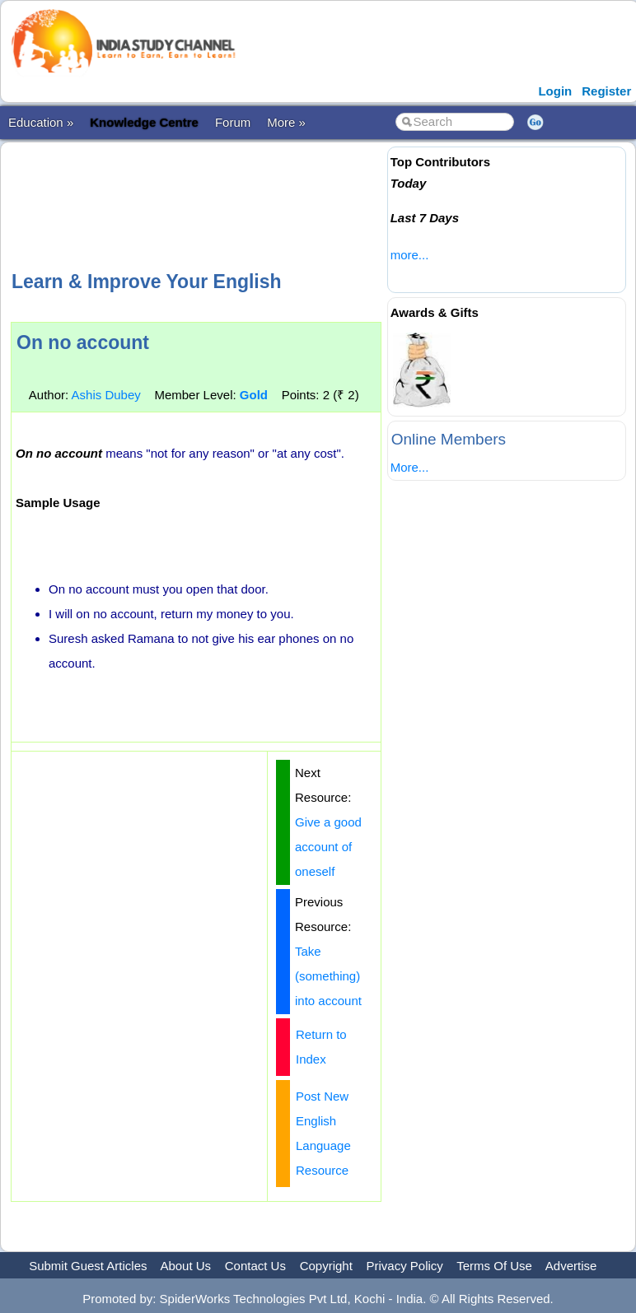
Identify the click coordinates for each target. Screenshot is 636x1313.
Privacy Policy (405, 1266)
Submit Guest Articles (88, 1266)
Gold (254, 395)
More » (286, 122)
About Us (185, 1266)
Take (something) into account (328, 976)
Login (555, 91)
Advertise (571, 1266)
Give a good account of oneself (328, 846)
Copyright (326, 1266)
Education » (40, 122)
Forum (232, 122)
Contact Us (255, 1266)
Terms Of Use (494, 1266)
